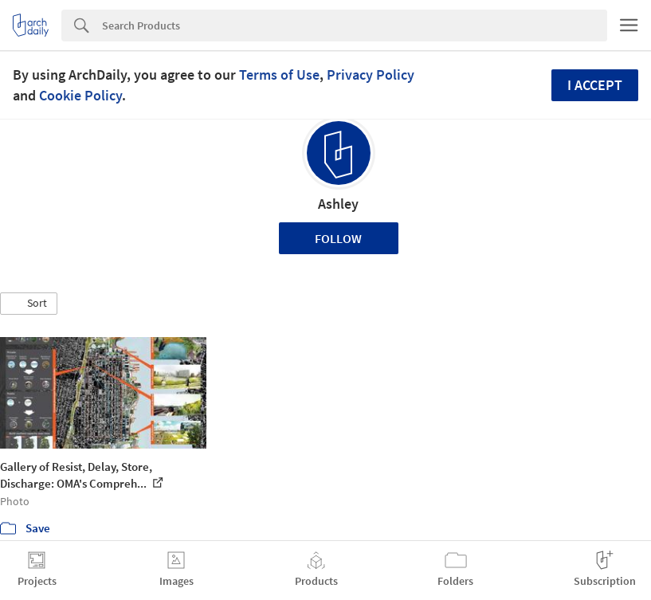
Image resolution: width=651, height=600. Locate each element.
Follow (338, 238)
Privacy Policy (370, 74)
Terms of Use (279, 74)
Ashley (338, 203)
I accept (594, 85)
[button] (28, 303)
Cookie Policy (80, 95)
